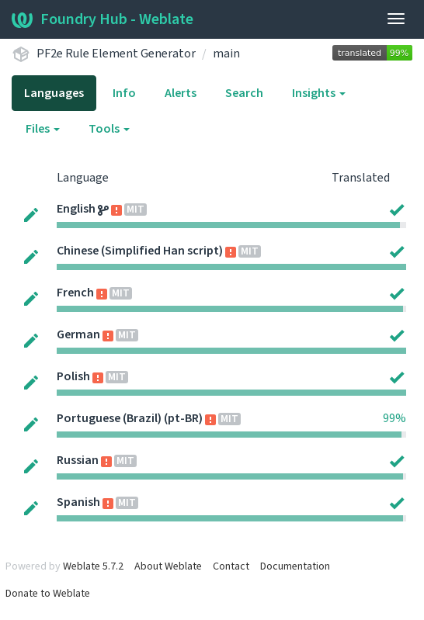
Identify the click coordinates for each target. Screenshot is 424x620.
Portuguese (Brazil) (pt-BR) (130, 418)
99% (394, 418)
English (76, 208)
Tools (109, 128)
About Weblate (168, 566)
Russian (78, 460)
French (75, 292)
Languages (54, 93)
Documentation (295, 566)
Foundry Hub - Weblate (102, 19)
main (226, 53)
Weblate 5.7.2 (93, 566)
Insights (319, 93)
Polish (73, 376)
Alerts (180, 93)
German (78, 334)
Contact (231, 566)
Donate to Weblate (47, 593)
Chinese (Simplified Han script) (140, 250)
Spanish (78, 502)
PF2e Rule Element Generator (116, 53)
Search (244, 93)
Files (43, 128)
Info (124, 93)
